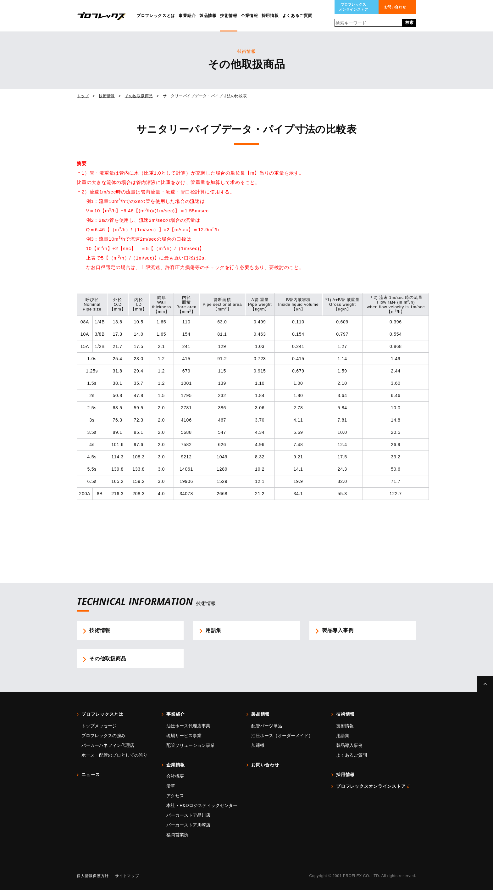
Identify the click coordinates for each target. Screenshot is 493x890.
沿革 (170, 785)
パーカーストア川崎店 (188, 824)
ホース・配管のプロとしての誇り (114, 755)
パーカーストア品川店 (188, 815)
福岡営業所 (177, 834)
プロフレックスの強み (103, 735)
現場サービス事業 (184, 735)
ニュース (90, 774)
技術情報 (228, 15)
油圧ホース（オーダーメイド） (282, 735)
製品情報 (208, 15)
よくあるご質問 (297, 15)
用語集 (342, 735)
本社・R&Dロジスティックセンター (201, 805)
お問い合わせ (395, 7)
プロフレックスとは (155, 15)
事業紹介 (187, 15)
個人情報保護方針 (93, 876)
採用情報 (270, 15)
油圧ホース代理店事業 (188, 725)
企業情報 (249, 15)
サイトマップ (127, 876)
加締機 (257, 745)
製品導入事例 (349, 745)
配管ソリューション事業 (190, 745)
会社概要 (175, 776)
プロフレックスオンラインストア (353, 7)
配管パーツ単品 (266, 725)
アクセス (175, 795)
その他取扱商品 (139, 96)
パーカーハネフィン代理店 (107, 745)
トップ (83, 96)
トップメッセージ (99, 725)
